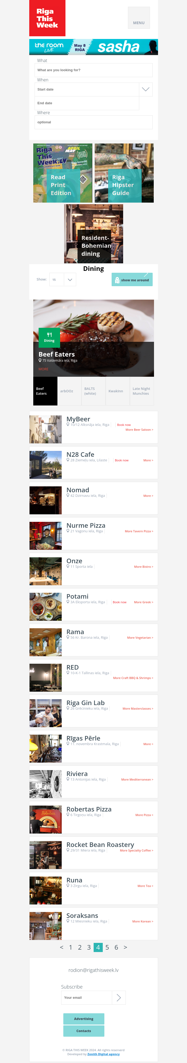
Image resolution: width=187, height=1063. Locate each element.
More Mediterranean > (137, 779)
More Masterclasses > (138, 708)
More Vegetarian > (140, 637)
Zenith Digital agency (103, 1054)
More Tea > (145, 886)
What (42, 60)
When (43, 79)
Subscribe (72, 986)
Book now (124, 425)
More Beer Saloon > (139, 430)
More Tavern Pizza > (139, 531)
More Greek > (143, 602)
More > (148, 460)
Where (43, 112)
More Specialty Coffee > (136, 850)
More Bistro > (143, 567)
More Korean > (142, 921)
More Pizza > (144, 815)
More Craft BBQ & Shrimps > (133, 678)
